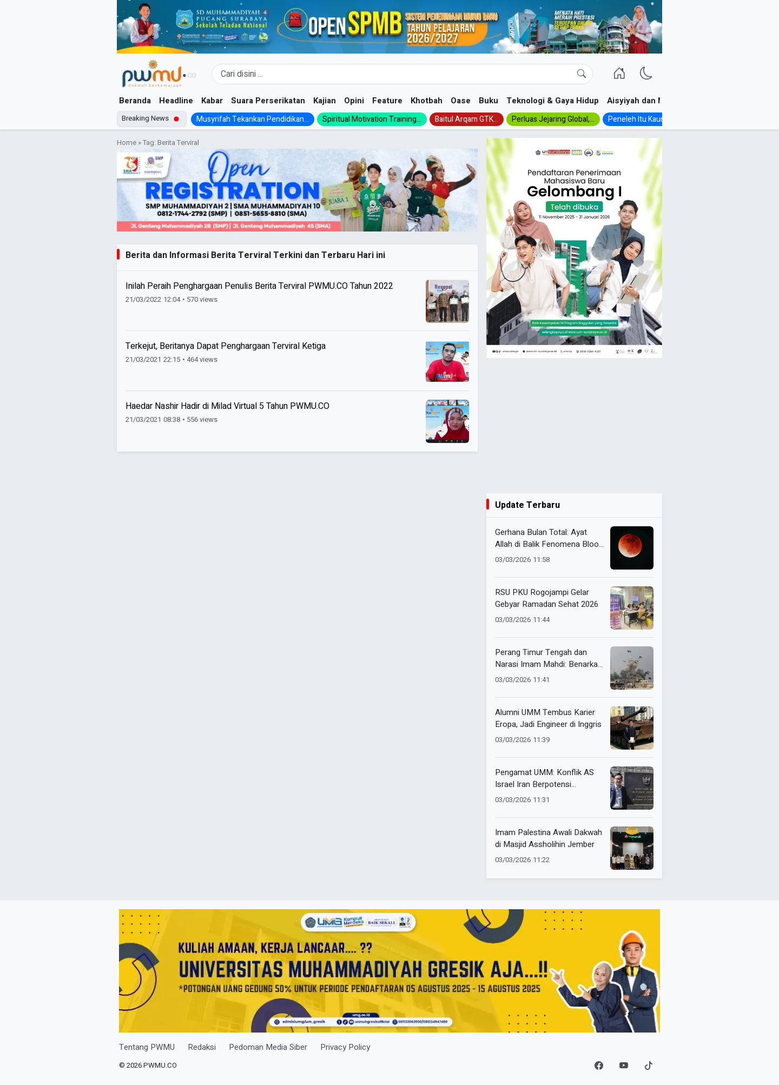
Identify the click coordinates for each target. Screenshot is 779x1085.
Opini (354, 101)
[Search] (402, 74)
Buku (488, 101)
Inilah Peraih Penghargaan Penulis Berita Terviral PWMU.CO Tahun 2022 (259, 286)
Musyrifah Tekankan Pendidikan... (252, 119)
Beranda (135, 101)
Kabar (212, 101)
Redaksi (202, 1047)
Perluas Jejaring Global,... (553, 119)
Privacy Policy (345, 1047)
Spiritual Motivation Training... (371, 119)
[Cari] (581, 74)
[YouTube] (623, 1066)
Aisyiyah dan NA (638, 101)
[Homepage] (159, 74)
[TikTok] (648, 1066)
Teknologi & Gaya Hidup (552, 101)
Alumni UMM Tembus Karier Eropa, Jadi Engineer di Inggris (548, 718)
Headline (176, 101)
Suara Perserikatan (268, 101)
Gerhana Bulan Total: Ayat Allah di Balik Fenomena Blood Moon (549, 538)
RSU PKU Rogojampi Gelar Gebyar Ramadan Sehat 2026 (546, 598)
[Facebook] (598, 1066)
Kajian (324, 101)
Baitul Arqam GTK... (466, 119)
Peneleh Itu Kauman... (644, 119)
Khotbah (427, 101)
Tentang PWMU (147, 1047)
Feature (387, 101)
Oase (461, 101)
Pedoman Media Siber (268, 1047)
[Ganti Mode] (646, 74)
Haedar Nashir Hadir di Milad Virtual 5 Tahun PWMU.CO (227, 406)
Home (126, 142)
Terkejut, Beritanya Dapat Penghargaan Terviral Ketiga (226, 346)
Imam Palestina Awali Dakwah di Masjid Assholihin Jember (548, 838)
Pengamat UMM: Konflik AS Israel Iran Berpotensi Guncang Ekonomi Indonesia (546, 778)
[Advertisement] (574, 425)
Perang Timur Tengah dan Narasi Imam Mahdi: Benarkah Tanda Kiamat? (548, 658)
